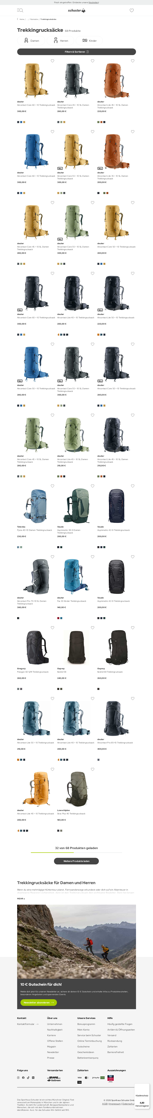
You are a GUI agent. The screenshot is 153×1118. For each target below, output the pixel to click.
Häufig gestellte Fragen (119, 1024)
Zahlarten (112, 1046)
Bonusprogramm (86, 1024)
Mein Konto (83, 1029)
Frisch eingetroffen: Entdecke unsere (71, 2)
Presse (50, 1057)
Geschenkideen (85, 1052)
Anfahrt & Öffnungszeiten (121, 1029)
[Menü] (148, 1085)
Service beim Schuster (89, 1035)
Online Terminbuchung (89, 1040)
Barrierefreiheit (115, 1052)
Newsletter (53, 1052)
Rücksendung (114, 1040)
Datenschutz (129, 1103)
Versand (111, 1035)
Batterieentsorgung (87, 1057)
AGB (104, 1103)
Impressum (115, 1103)
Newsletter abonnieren (37, 1002)
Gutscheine (83, 1046)
